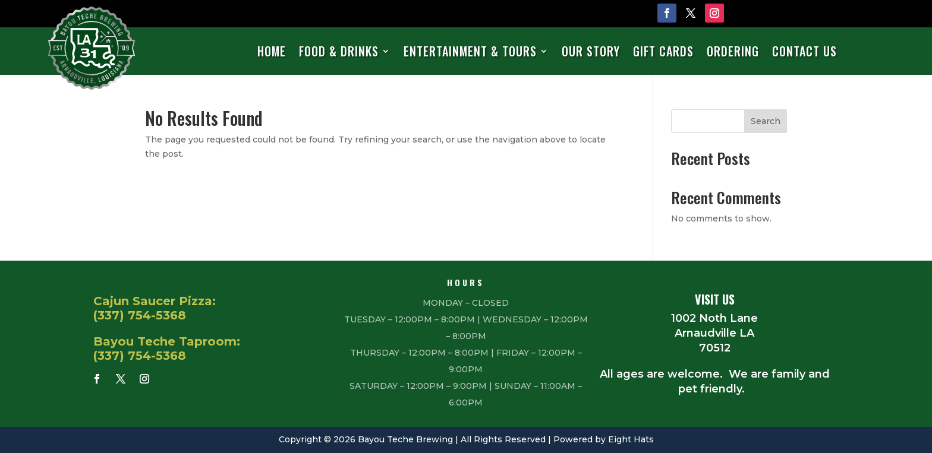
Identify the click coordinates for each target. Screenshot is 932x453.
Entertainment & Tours (470, 52)
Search (765, 121)
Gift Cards (663, 52)
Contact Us (804, 52)
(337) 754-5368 (139, 315)
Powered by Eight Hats (603, 439)
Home (271, 52)
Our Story (591, 52)
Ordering (733, 52)
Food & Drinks (339, 52)
